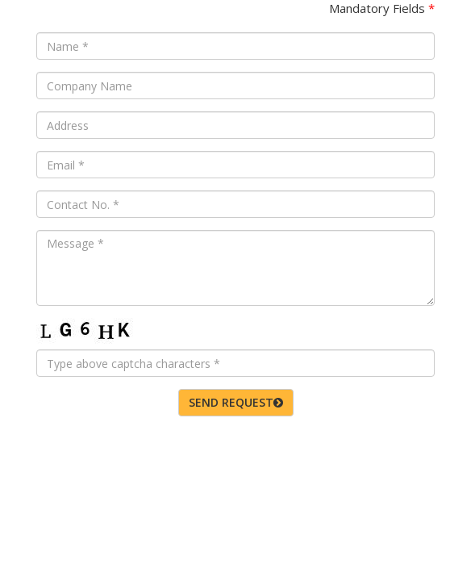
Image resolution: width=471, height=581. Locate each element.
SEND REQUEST (236, 402)
